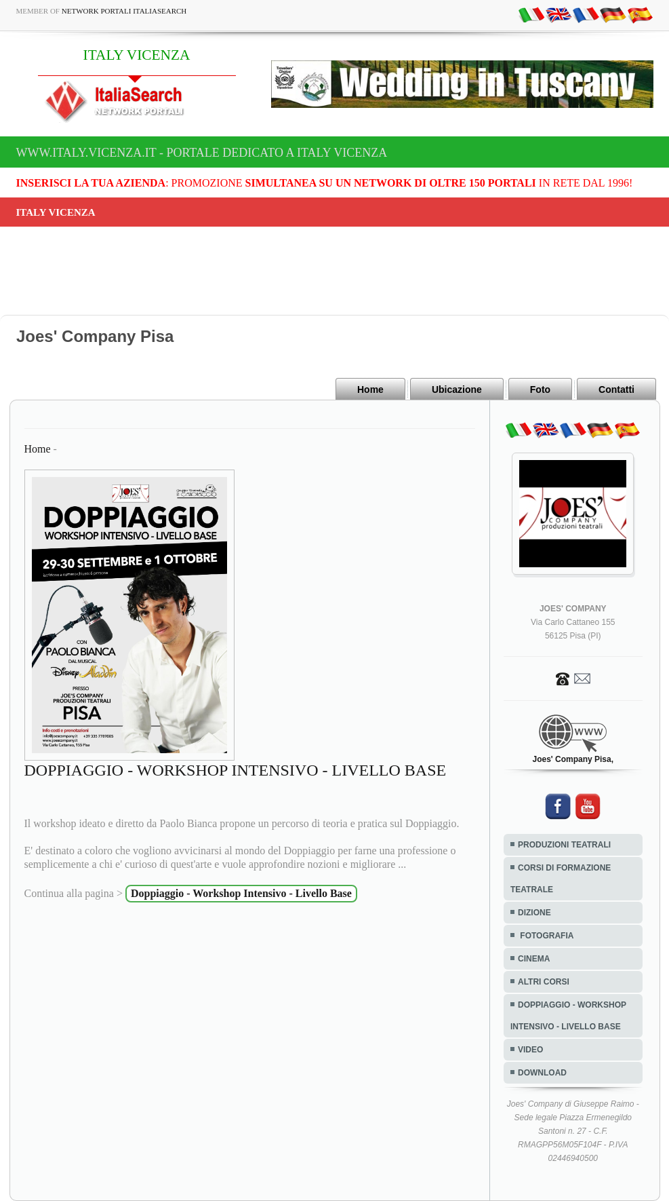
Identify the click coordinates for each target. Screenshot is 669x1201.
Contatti (616, 389)
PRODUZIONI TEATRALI (564, 845)
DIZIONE (534, 912)
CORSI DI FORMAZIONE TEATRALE (560, 878)
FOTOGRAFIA (545, 935)
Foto (540, 389)
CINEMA (534, 959)
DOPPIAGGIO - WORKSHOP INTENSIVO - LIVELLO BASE (568, 1015)
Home (370, 389)
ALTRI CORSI (543, 982)
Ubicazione (457, 389)
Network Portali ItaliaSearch (124, 11)
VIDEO (530, 1049)
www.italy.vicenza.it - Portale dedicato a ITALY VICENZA (202, 152)
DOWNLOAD (542, 1073)
